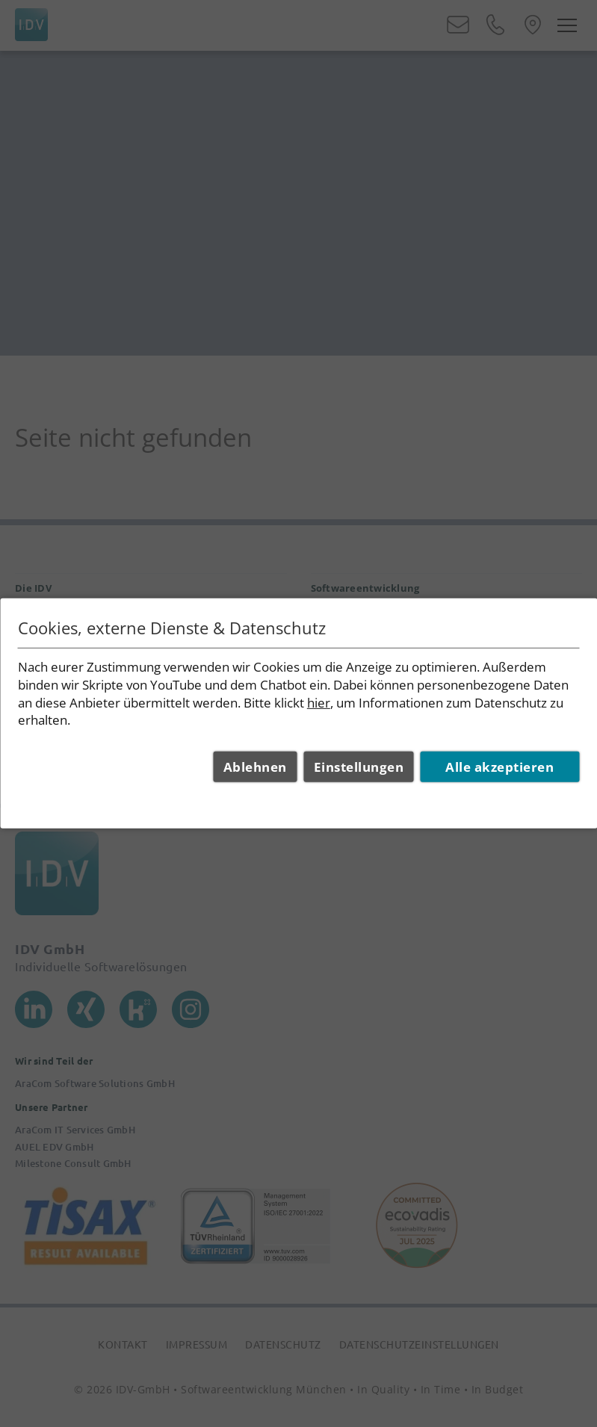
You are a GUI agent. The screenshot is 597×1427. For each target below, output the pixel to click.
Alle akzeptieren (499, 767)
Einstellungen (359, 767)
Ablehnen (255, 767)
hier (318, 702)
